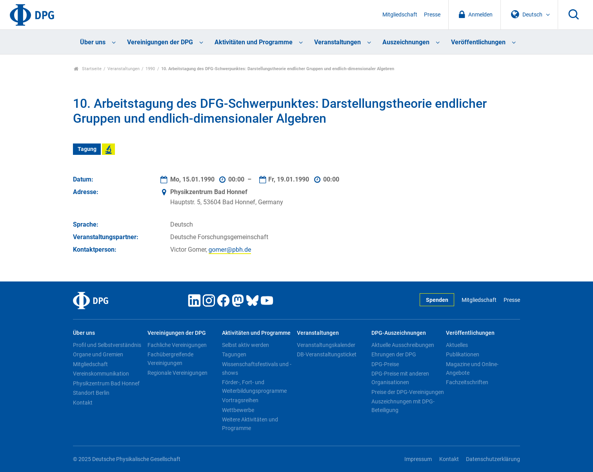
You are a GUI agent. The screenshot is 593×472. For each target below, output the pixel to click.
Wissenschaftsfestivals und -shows (256, 368)
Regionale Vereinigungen (177, 373)
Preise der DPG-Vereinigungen (407, 392)
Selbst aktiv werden (245, 345)
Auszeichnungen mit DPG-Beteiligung (403, 405)
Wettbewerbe (238, 410)
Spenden (437, 300)
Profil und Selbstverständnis (107, 345)
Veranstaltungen (337, 42)
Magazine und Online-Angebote (472, 368)
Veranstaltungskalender (326, 345)
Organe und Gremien (98, 354)
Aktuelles (457, 345)
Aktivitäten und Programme (254, 42)
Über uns (93, 42)
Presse (432, 14)
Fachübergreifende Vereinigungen (170, 358)
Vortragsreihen (240, 400)
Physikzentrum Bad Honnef (106, 383)
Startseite (88, 68)
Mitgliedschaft (399, 14)
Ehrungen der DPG (393, 354)
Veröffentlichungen (478, 42)
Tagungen (234, 354)
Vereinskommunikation (101, 373)
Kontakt (83, 402)
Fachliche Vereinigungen (177, 345)
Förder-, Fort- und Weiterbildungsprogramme (254, 386)
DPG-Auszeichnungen (398, 333)
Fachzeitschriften (467, 382)
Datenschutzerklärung (493, 459)
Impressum (418, 459)
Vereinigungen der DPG (160, 42)
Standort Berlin (91, 393)
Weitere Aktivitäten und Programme (250, 423)
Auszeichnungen (405, 42)
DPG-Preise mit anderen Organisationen (400, 377)
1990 (150, 68)
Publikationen (462, 354)
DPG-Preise (385, 364)
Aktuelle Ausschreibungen (402, 345)
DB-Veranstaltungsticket (327, 354)
